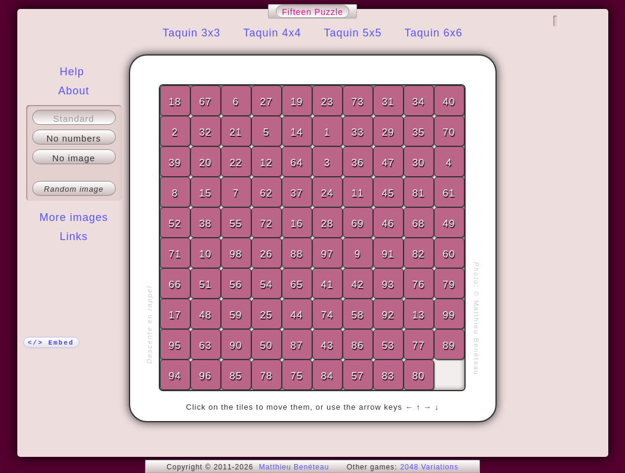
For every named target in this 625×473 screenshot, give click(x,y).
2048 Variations (429, 467)
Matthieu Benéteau (294, 467)
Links (74, 236)
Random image (73, 189)
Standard (73, 118)
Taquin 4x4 (272, 33)
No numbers (74, 138)
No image (73, 158)
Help (72, 72)
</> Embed (51, 342)
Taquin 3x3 (191, 33)
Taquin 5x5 (353, 33)
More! (73, 260)
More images (73, 217)
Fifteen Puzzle (312, 12)
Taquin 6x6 (434, 33)
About (73, 91)
